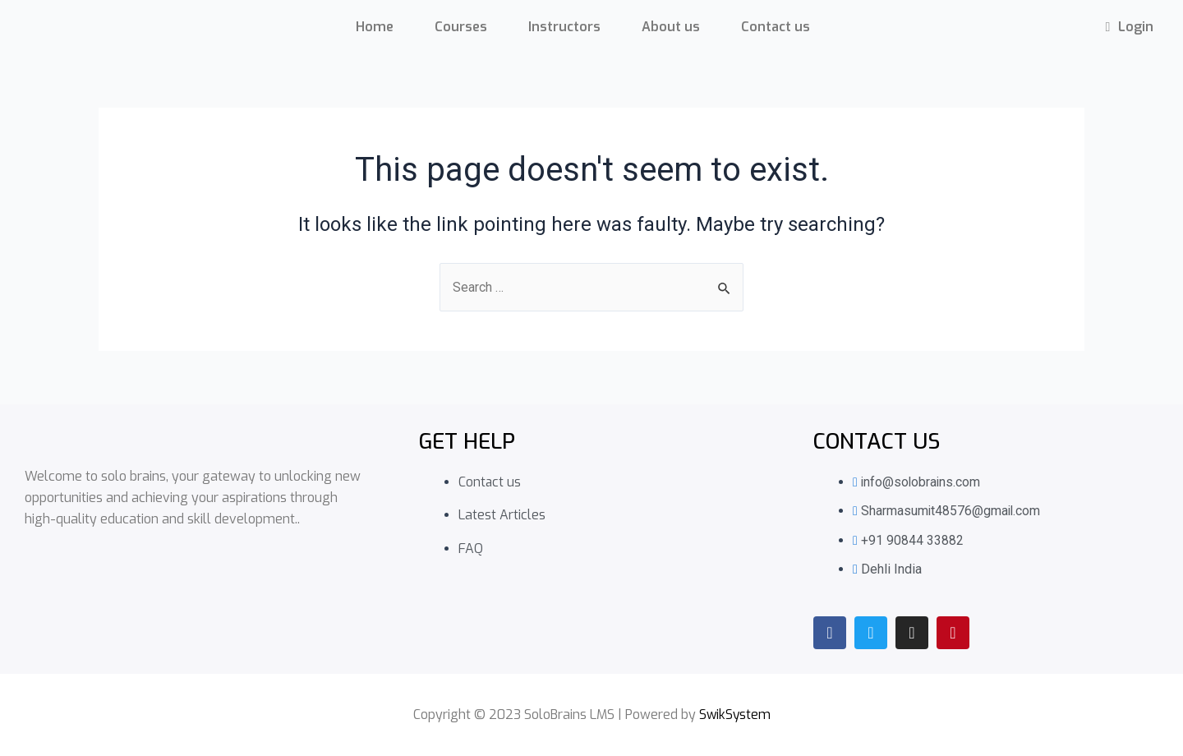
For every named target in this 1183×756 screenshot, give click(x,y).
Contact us (775, 26)
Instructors (564, 26)
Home (375, 26)
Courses (461, 26)
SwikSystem (734, 714)
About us (671, 26)
